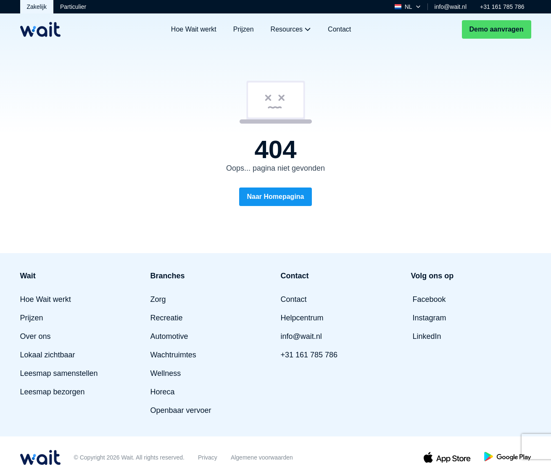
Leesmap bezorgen (52, 392)
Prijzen (243, 29)
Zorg (158, 299)
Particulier (73, 6)
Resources (291, 29)
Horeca (162, 392)
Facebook (429, 299)
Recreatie (166, 318)
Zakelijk (37, 6)
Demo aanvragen (496, 29)
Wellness (165, 373)
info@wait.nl (451, 6)
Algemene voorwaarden (262, 457)
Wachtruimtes (173, 355)
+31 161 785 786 (502, 6)
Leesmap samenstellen (59, 373)
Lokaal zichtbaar (47, 355)
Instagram (429, 318)
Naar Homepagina (275, 196)
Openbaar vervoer (180, 410)
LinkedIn (427, 336)
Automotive (169, 336)
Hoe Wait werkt (193, 29)
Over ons (35, 336)
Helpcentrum (302, 318)
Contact (339, 29)
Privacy (207, 457)
